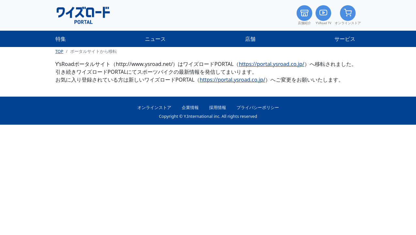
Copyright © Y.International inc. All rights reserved (208, 116)
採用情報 (217, 107)
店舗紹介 (304, 15)
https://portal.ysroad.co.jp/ (271, 64)
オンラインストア (348, 15)
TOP (59, 51)
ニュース (155, 38)
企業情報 (190, 107)
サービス (344, 38)
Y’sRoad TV (323, 15)
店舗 (250, 38)
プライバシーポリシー (258, 107)
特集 (60, 38)
